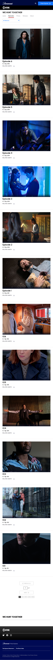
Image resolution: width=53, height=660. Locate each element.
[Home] (26, 643)
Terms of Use (9, 655)
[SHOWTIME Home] (26, 7)
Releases (25, 16)
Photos (18, 16)
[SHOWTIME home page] (26, 630)
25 (19, 597)
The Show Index (20, 648)
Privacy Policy (16, 655)
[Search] (35, 3)
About (32, 16)
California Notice (23, 655)
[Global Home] (8, 3)
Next (26, 592)
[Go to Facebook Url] (8, 635)
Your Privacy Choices (32, 655)
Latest (4, 16)
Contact (4, 655)
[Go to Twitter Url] (4, 635)
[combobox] (11, 20)
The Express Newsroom (8, 648)
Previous (26, 583)
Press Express (45, 3)
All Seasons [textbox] (6, 20)
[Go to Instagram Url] (12, 635)
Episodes (11, 16)
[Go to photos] (14, 66)
